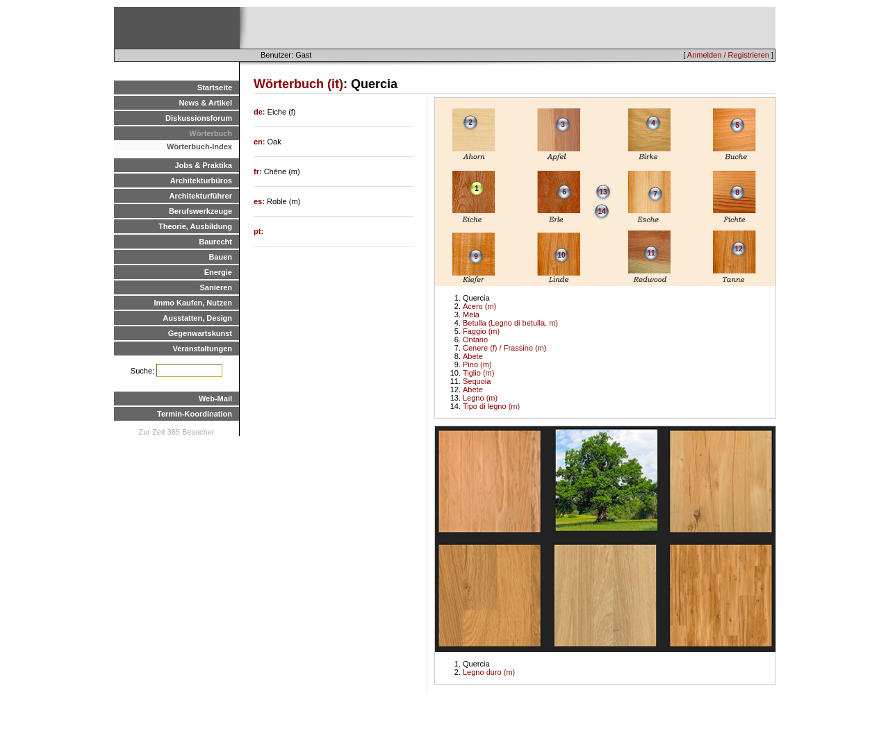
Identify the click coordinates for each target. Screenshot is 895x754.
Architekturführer (201, 196)
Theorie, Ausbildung (195, 226)
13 (603, 192)
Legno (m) (480, 398)
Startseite (214, 87)
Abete (473, 356)
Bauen (220, 257)
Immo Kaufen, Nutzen (193, 303)
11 (651, 253)
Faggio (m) (481, 331)
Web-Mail (215, 398)
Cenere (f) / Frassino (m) (504, 348)
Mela (471, 314)
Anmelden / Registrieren (728, 55)
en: (261, 141)
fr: (259, 171)
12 (738, 249)
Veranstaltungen (202, 348)
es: (260, 201)
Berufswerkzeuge (200, 211)
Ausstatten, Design (197, 318)
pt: (258, 231)
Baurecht (215, 241)
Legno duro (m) (489, 672)
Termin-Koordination (194, 414)
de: (261, 112)
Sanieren (216, 287)
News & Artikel (205, 103)
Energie (218, 272)
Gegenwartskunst (200, 333)
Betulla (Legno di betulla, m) (510, 323)
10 (561, 255)
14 (601, 211)
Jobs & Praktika (203, 165)
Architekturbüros (201, 180)
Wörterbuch (210, 133)
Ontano (475, 339)
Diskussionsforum (198, 118)
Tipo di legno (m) (491, 406)
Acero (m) (479, 306)
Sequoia (477, 381)
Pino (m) (477, 364)
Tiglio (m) (478, 373)
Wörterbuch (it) (298, 84)
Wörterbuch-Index (199, 146)
